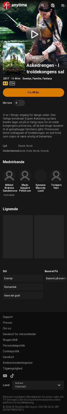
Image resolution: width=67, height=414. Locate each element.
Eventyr (27, 78)
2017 (6, 78)
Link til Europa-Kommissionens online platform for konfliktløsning (31, 401)
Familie (37, 78)
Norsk (29, 145)
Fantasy (47, 78)
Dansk (21, 145)
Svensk (45, 150)
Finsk (29, 150)
